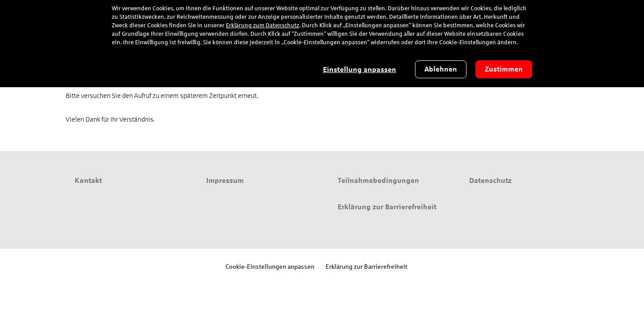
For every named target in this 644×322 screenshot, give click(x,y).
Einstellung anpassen (359, 69)
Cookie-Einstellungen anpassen (269, 266)
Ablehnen (440, 69)
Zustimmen (504, 69)
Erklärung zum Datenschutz (262, 25)
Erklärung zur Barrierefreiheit (366, 266)
